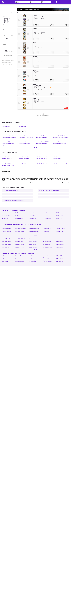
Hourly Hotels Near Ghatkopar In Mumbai (24, 141)
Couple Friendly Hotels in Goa (60, 231)
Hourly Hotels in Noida (32, 215)
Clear (13, 29)
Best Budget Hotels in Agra (46, 245)
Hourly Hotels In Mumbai (22, 124)
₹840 (36, 39)
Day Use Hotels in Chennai (59, 257)
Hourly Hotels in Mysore (59, 212)
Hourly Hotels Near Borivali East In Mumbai (41, 135)
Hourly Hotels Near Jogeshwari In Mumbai (41, 143)
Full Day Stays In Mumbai (22, 126)
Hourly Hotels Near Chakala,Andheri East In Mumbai (26, 137)
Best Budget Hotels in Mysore (60, 241)
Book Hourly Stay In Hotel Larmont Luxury (41, 158)
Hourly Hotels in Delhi (18, 212)
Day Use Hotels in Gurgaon (32, 255)
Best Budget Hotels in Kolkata (46, 244)
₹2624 (66, 52)
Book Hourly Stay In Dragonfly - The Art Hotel (42, 163)
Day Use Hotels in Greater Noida (6, 258)
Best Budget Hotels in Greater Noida (6, 244)
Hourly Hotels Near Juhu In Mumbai (6, 145)
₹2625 (36, 80)
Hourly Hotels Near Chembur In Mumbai (41, 137)
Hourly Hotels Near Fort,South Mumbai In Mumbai (8, 141)
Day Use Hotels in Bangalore (46, 255)
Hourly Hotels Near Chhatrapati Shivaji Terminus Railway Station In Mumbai (60, 138)
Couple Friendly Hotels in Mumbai (6, 228)
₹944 (36, 25)
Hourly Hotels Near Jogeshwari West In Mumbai (59, 143)
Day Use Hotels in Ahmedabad (19, 261)
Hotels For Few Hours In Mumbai (6, 126)
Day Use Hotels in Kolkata (46, 258)
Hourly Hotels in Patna (5, 218)
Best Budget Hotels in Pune (19, 245)
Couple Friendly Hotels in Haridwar (6, 231)
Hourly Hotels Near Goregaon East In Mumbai (59, 141)
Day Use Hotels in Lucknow (19, 258)
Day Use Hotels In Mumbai (56, 124)
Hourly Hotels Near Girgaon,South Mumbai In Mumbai (43, 141)
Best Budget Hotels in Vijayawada (33, 245)
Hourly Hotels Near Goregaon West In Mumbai (8, 143)
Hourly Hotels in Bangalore (46, 212)
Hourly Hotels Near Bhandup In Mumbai (24, 135)
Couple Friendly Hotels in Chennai (60, 228)
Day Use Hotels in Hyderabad (6, 255)
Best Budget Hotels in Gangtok (33, 247)
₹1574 (51, 52)
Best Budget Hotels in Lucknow (19, 244)
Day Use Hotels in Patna (5, 261)
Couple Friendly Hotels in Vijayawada (34, 231)
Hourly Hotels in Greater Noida (6, 215)
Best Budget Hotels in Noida (32, 244)
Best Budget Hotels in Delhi (19, 241)
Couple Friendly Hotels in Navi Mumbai (20, 228)
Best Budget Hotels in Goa (59, 245)
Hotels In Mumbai (4, 124)
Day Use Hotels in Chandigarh (33, 257)
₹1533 (51, 25)
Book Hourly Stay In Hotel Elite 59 (6, 163)
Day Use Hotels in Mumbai (5, 257)
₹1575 (66, 39)
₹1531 (51, 66)
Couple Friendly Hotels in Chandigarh (34, 228)
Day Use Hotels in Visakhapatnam (47, 261)
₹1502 (36, 94)
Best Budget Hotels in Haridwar (6, 245)
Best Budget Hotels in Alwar (60, 247)
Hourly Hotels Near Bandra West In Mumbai (7, 135)
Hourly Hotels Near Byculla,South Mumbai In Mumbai (9, 137)
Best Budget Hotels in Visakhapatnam (47, 247)
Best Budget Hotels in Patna (5, 247)
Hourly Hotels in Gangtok (32, 218)
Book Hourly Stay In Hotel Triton (57, 158)
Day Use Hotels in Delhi (18, 255)
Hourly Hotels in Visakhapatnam (47, 218)
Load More (35, 147)
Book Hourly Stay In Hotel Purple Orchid (41, 156)
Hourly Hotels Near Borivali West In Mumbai (59, 135)
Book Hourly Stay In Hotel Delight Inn (58, 156)
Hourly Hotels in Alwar (59, 218)
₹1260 (51, 39)
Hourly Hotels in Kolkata (46, 215)
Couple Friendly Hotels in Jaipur (47, 228)
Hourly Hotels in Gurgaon (32, 212)
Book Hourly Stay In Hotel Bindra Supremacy (8, 165)
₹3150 (66, 94)
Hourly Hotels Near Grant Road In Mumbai (24, 143)
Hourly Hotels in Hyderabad (5, 212)
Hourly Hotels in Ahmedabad (19, 218)
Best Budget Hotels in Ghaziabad (60, 244)
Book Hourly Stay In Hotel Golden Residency (25, 163)
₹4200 (66, 80)
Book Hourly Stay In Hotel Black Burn (24, 158)
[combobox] (22, 2)
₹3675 (51, 80)
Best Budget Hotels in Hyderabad (6, 241)
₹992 (36, 66)
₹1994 (66, 25)
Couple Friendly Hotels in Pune (19, 231)
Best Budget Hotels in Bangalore (47, 241)
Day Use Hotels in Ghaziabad (60, 258)
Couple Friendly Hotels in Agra (47, 231)
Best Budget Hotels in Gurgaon (33, 241)
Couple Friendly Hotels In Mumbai (40, 124)
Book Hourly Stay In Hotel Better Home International (60, 163)
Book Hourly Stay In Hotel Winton (23, 160)
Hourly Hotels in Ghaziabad (60, 215)
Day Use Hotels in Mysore (59, 255)
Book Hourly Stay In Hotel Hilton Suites (7, 158)
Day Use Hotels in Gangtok (32, 261)
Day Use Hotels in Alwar (59, 261)
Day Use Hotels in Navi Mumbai (19, 257)
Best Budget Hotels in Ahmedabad (20, 247)
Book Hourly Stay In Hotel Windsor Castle (41, 160)
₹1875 (66, 66)
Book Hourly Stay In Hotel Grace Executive (7, 156)
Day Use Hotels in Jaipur (46, 257)
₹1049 (36, 52)
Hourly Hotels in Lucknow (18, 215)
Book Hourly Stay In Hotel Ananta (57, 160)
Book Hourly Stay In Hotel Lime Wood (24, 156)
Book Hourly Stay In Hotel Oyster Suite (7, 160)
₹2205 (51, 94)
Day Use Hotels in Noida (32, 258)
